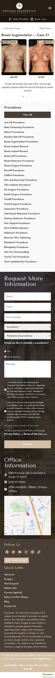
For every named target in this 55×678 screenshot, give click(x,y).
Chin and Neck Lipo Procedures (20, 180)
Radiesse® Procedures (16, 232)
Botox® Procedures (14, 132)
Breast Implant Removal (16, 146)
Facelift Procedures (14, 199)
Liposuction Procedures (16, 208)
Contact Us (10, 606)
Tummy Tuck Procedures (16, 256)
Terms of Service (29, 425)
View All (27, 114)
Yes (8, 351)
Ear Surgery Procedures (16, 189)
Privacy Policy (11, 425)
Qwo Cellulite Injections (16, 228)
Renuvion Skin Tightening (17, 237)
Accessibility (10, 665)
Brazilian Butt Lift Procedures (19, 136)
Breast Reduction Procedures (19, 160)
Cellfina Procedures (14, 175)
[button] (50, 8)
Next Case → (47, 28)
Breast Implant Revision (16, 151)
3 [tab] (31, 96)
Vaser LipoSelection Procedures (20, 261)
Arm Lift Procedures (14, 122)
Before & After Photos (16, 597)
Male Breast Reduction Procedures (22, 213)
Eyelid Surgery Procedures (18, 194)
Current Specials (13, 592)
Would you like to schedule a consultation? (26, 344)
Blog (6, 601)
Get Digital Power (42, 658)
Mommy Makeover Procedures (20, 218)
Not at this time (13, 356)
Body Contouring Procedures (19, 127)
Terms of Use (26, 665)
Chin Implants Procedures (17, 184)
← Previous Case (10, 28)
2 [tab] (27, 96)
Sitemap (28, 668)
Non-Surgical (11, 583)
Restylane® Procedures (16, 242)
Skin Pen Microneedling (16, 252)
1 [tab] (23, 96)
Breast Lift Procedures (15, 156)
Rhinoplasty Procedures (16, 247)
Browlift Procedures (14, 170)
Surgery (8, 579)
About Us (9, 574)
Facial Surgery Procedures (17, 204)
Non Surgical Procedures (17, 223)
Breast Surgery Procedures (18, 165)
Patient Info (10, 588)
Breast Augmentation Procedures (21, 141)
